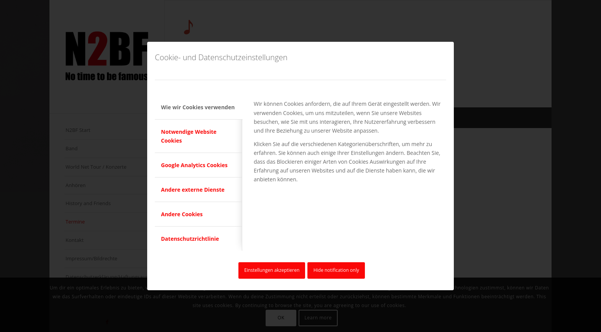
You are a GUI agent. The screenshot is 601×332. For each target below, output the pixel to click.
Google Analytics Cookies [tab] (194, 165)
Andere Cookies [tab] (182, 214)
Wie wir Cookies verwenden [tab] (198, 107)
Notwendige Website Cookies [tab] (189, 136)
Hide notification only (336, 270)
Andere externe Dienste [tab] (193, 189)
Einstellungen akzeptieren (271, 270)
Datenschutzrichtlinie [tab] (190, 238)
